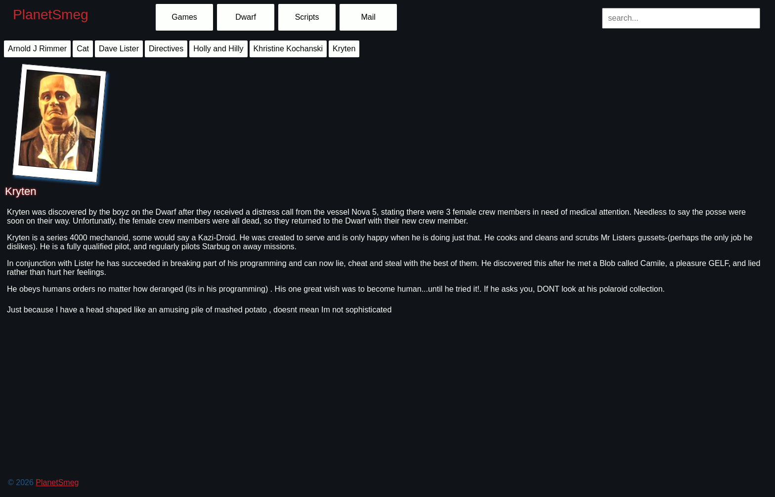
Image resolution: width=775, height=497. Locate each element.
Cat (83, 48)
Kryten (344, 48)
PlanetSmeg (50, 14)
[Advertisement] (299, 423)
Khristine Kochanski (288, 48)
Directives (166, 48)
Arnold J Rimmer (37, 48)
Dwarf (245, 17)
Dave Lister (119, 48)
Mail (368, 17)
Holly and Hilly (218, 48)
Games (184, 17)
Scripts (307, 17)
